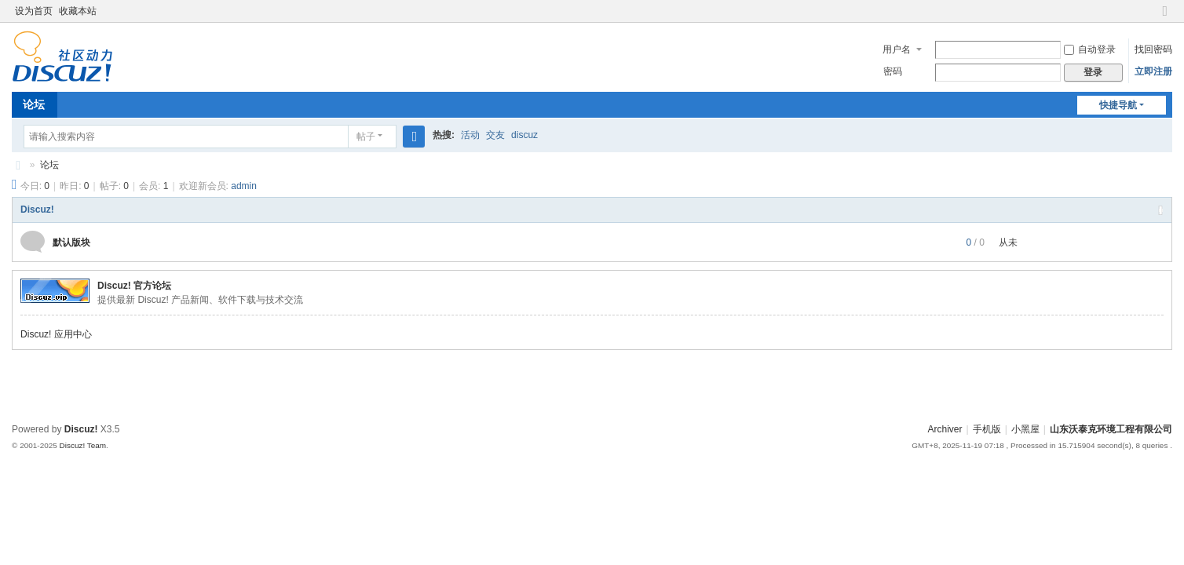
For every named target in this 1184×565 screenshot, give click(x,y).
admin (244, 185)
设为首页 (34, 10)
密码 (892, 71)
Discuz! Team (83, 445)
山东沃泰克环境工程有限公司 (18, 165)
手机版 (987, 429)
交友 (495, 134)
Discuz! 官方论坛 (134, 285)
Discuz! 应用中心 (56, 334)
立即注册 (1153, 71)
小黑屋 (1025, 429)
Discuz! (37, 209)
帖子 (365, 136)
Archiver (945, 429)
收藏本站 (78, 10)
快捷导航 (1118, 105)
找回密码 (1153, 49)
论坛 (34, 104)
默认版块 (71, 242)
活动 (470, 134)
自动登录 (1090, 49)
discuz (524, 134)
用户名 (897, 49)
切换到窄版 (1165, 17)
